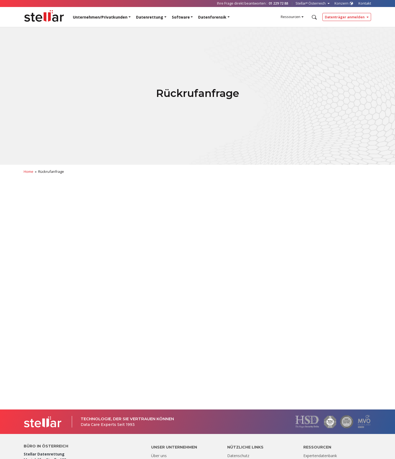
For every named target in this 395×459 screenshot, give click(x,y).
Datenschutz (238, 455)
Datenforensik (212, 17)
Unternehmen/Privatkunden (100, 17)
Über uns (159, 455)
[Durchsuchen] (313, 17)
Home (28, 171)
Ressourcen (290, 16)
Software (181, 17)
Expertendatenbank (320, 455)
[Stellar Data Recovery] (44, 16)
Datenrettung (149, 17)
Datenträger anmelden (345, 17)
